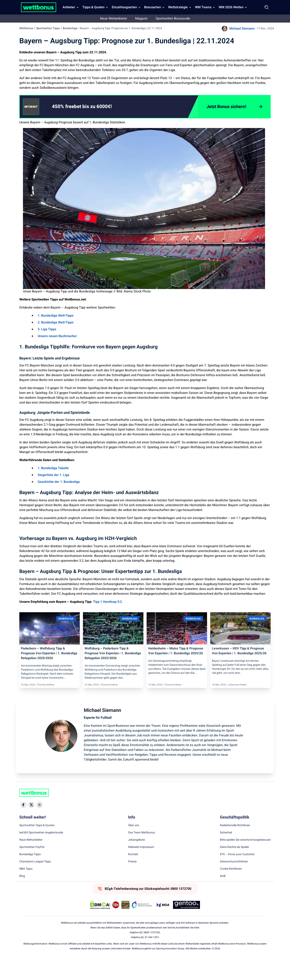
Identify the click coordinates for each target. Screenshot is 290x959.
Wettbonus (26, 28)
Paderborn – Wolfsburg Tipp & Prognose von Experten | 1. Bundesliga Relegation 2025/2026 (49, 653)
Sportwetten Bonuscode (173, 18)
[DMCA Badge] (100, 905)
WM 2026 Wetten (231, 7)
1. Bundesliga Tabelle (53, 468)
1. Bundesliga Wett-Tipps (56, 315)
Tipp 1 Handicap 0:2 (107, 601)
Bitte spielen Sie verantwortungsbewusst (245, 840)
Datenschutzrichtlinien (234, 862)
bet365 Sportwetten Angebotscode (41, 833)
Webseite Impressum (141, 847)
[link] (90, 106)
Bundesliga (70, 28)
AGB (223, 876)
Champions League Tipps (35, 862)
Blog (22, 876)
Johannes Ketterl (237, 684)
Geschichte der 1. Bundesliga (59, 481)
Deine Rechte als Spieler (234, 847)
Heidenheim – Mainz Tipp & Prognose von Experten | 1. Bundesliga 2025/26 (175, 651)
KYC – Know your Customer (237, 854)
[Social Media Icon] (23, 805)
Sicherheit (226, 833)
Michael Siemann (242, 28)
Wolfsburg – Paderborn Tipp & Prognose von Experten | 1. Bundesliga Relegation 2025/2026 (113, 653)
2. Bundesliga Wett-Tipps (56, 322)
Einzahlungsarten (124, 7)
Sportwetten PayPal (31, 847)
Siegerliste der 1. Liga (53, 475)
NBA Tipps (25, 869)
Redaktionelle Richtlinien (235, 825)
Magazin (141, 18)
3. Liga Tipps (47, 329)
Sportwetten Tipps (48, 28)
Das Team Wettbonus (141, 833)
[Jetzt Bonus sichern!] (234, 106)
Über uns (133, 825)
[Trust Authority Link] (142, 905)
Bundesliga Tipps (30, 854)
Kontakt (133, 854)
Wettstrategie (178, 7)
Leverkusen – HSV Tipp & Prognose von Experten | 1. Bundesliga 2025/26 (239, 651)
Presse (132, 862)
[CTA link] (31, 106)
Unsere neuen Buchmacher (57, 336)
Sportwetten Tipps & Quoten (37, 825)
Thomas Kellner (45, 684)
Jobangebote (136, 840)
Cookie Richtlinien (231, 869)
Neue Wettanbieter (113, 18)
